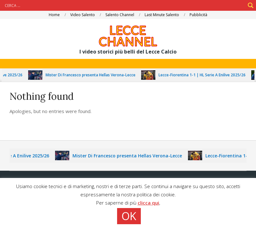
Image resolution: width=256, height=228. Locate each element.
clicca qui (148, 203)
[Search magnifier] (250, 5)
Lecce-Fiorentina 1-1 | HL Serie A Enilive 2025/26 (203, 75)
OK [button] (129, 216)
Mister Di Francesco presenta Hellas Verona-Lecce (92, 75)
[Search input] (124, 5)
